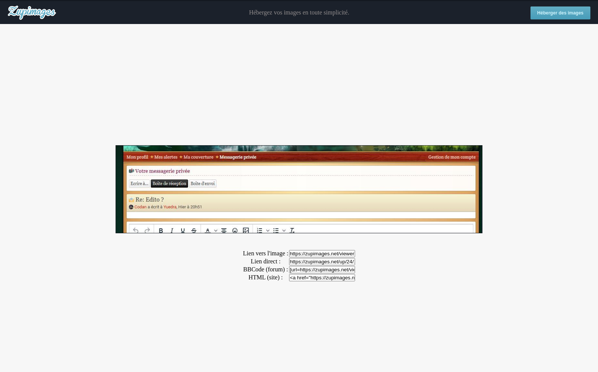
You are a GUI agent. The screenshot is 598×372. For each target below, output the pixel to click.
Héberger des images (560, 13)
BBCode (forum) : (265, 269)
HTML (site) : (265, 277)
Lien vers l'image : (265, 253)
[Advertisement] (299, 85)
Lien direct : (265, 261)
